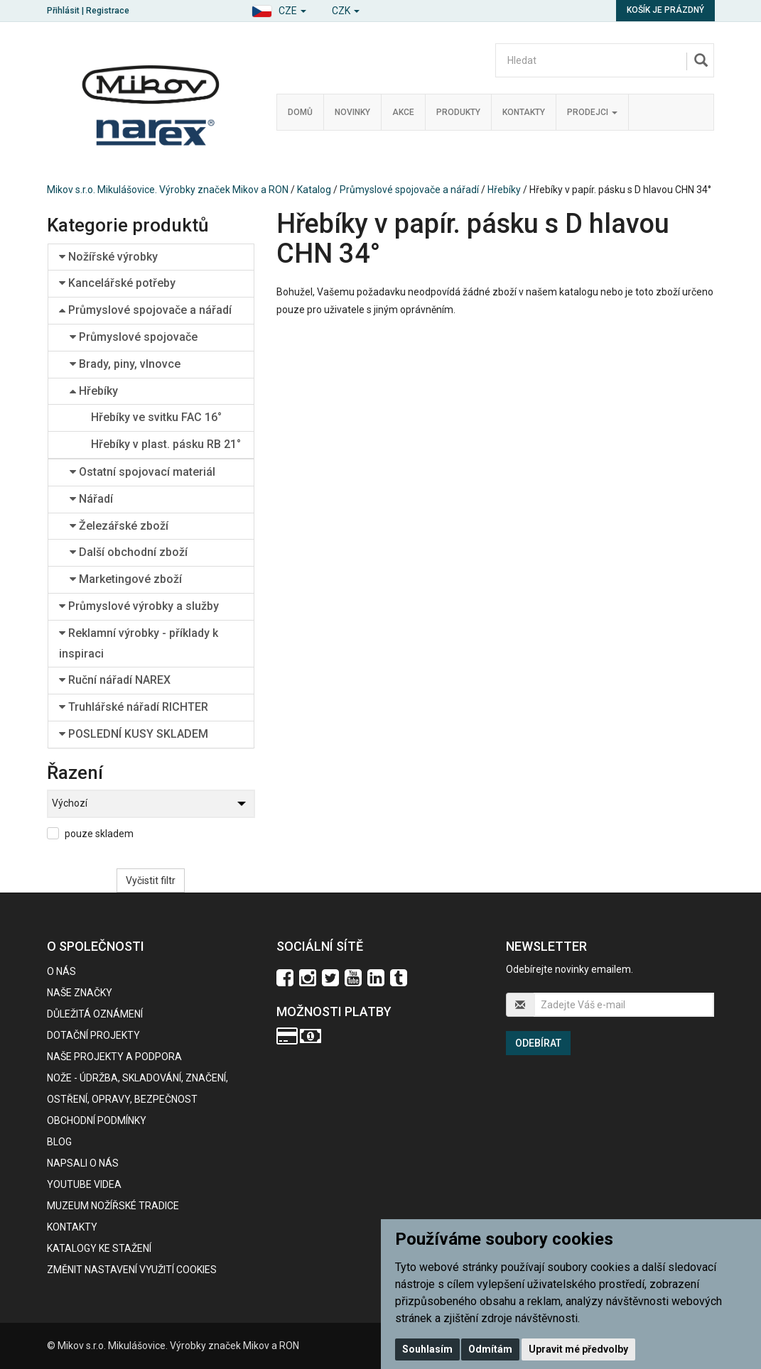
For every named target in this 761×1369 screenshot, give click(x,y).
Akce (403, 112)
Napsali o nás (83, 1163)
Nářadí (91, 499)
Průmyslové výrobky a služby (139, 606)
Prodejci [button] (592, 112)
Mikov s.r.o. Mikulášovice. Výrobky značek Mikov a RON (167, 189)
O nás (61, 971)
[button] (279, 9)
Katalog (314, 189)
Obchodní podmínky (96, 1120)
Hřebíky (504, 189)
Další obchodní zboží (129, 552)
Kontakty (523, 112)
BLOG (59, 1141)
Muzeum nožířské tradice (113, 1205)
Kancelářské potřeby (117, 283)
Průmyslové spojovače (134, 337)
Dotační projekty (93, 1035)
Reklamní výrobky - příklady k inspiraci (138, 643)
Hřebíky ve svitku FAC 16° (156, 417)
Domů (300, 112)
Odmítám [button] (490, 1349)
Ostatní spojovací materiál (142, 472)
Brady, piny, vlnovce (125, 364)
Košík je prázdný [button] (665, 10)
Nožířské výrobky (108, 256)
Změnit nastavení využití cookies (132, 1269)
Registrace (107, 11)
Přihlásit (63, 11)
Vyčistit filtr (151, 880)
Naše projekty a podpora (114, 1056)
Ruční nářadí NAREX (115, 680)
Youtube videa (84, 1184)
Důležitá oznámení (95, 1014)
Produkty (458, 112)
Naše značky (79, 992)
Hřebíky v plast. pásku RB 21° (166, 444)
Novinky (352, 112)
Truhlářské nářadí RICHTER (133, 707)
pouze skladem (99, 833)
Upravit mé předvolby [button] (578, 1349)
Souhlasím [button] (427, 1349)
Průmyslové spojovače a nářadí (409, 189)
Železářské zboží (119, 526)
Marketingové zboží (126, 579)
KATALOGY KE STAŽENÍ (99, 1248)
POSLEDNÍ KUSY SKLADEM (133, 734)
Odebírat (538, 1043)
